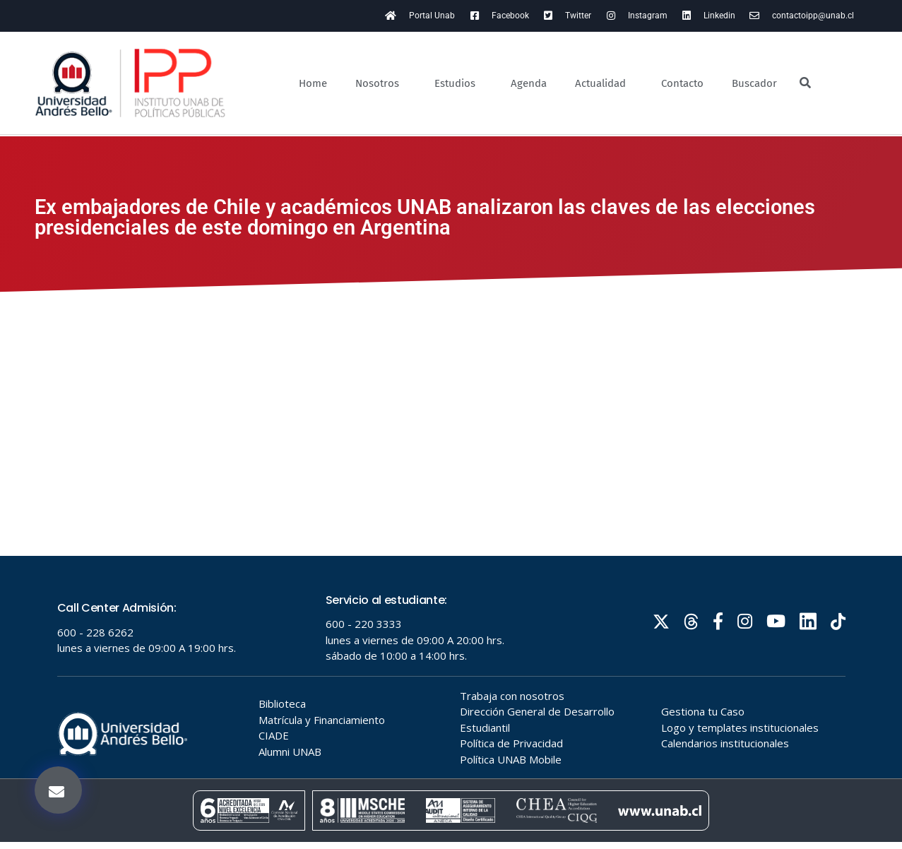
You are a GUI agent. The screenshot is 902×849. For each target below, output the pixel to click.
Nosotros (380, 83)
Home (313, 83)
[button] (58, 790)
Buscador (754, 83)
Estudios (458, 83)
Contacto (682, 83)
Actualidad (604, 83)
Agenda (529, 83)
